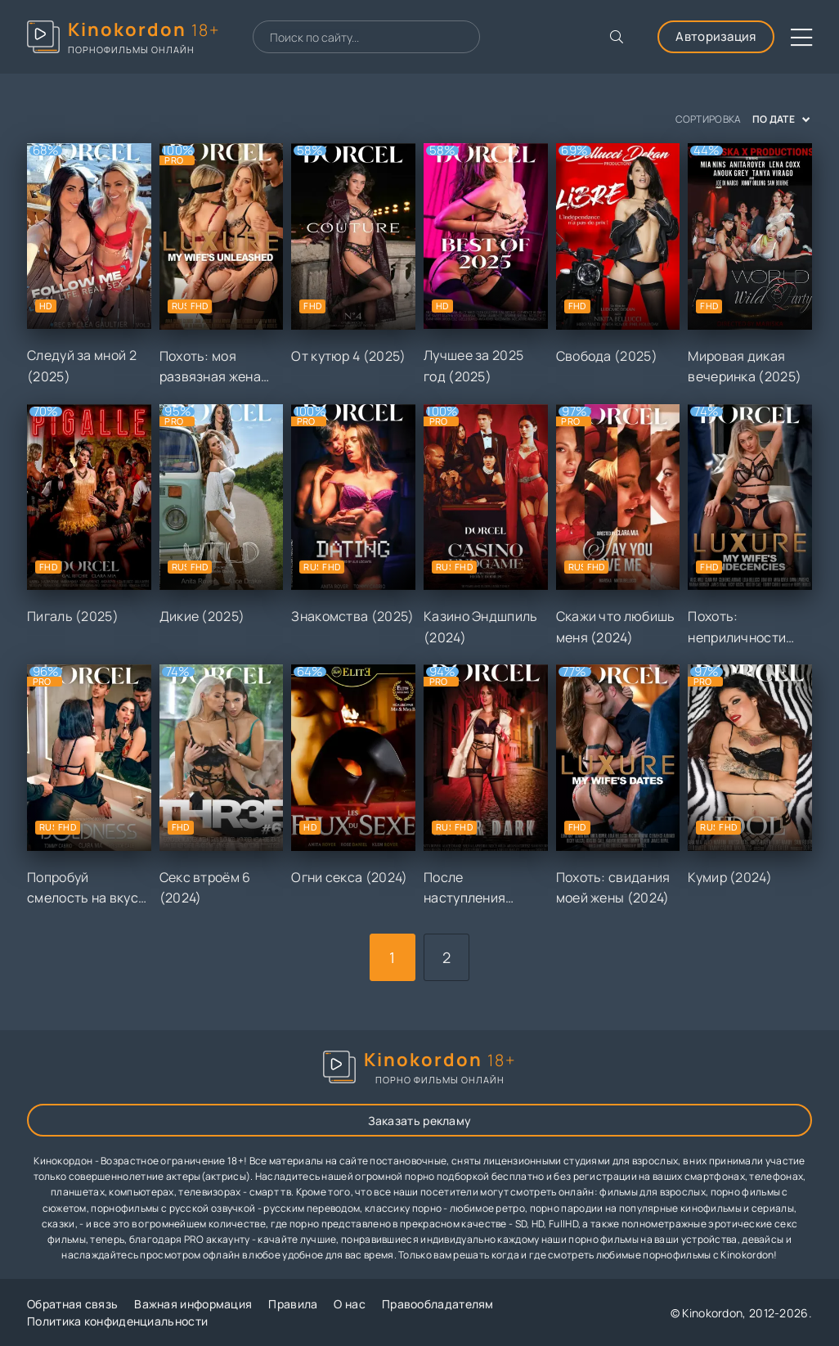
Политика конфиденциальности (117, 1321)
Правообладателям (438, 1304)
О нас (350, 1304)
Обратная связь (72, 1304)
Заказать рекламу (420, 1120)
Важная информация (193, 1304)
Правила (292, 1304)
